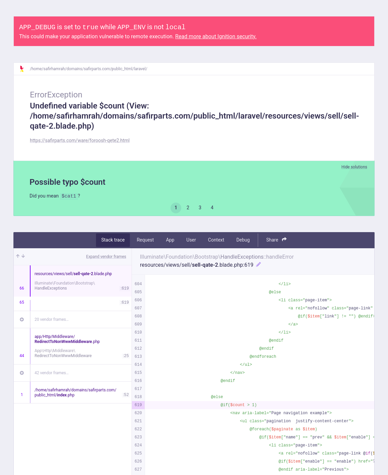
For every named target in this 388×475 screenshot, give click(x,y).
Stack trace (113, 241)
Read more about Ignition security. (215, 36)
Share (276, 241)
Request (145, 241)
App (170, 241)
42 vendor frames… (51, 373)
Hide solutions (354, 167)
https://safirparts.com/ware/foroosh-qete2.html (80, 140)
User (191, 241)
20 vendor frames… (51, 320)
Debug (243, 241)
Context (216, 241)
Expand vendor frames (106, 257)
